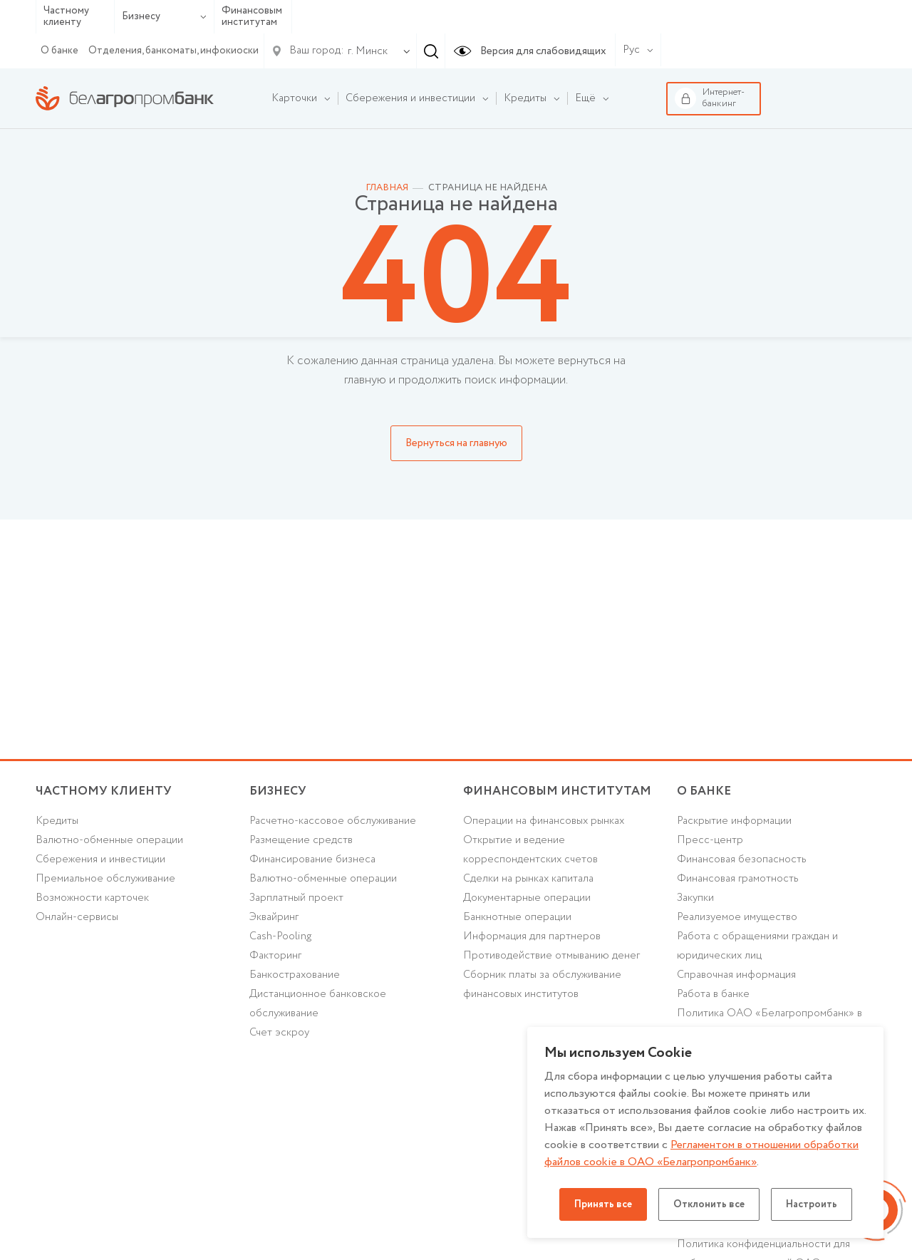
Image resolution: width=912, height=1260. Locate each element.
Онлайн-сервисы (77, 917)
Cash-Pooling (280, 936)
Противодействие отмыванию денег (551, 956)
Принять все (603, 1204)
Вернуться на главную (456, 443)
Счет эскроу (279, 1032)
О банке (59, 50)
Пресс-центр (710, 840)
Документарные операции (527, 898)
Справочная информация (736, 975)
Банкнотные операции (517, 917)
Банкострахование (294, 975)
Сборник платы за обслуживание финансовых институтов (542, 984)
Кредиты (57, 821)
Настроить (811, 1204)
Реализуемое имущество (737, 917)
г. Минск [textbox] (368, 51)
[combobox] (365, 51)
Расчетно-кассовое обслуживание (332, 821)
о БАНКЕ (704, 791)
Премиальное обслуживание (105, 879)
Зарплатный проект (296, 898)
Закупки (695, 898)
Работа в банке (713, 994)
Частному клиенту (66, 17)
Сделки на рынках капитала (528, 879)
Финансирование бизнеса (312, 859)
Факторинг (275, 956)
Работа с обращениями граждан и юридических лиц (757, 946)
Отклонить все (709, 1204)
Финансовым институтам (252, 17)
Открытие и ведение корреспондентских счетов (530, 849)
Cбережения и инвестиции (100, 859)
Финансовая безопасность (742, 859)
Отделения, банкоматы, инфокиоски (173, 50)
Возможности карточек (92, 898)
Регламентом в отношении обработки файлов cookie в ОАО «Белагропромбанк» (701, 1153)
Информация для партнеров (532, 936)
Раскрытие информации (734, 821)
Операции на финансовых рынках (543, 821)
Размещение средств (301, 840)
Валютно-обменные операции (109, 840)
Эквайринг (274, 917)
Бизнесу (164, 16)
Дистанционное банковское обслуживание (317, 1003)
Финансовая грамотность (738, 879)
